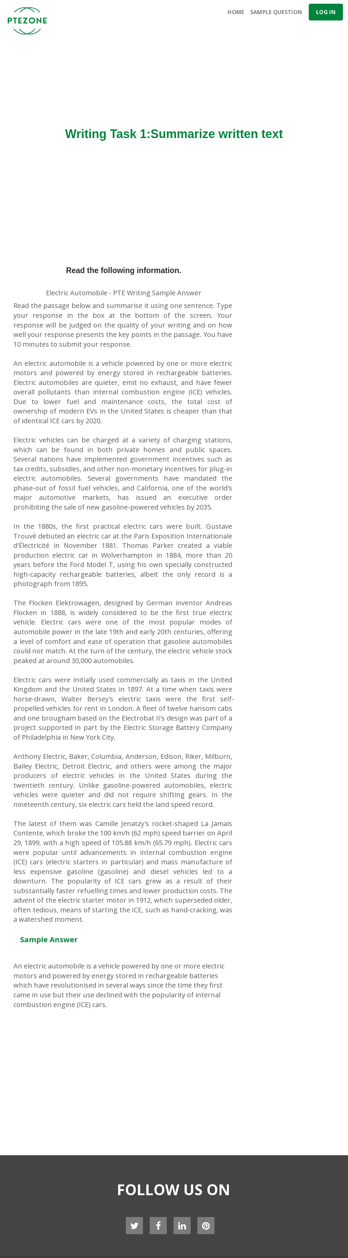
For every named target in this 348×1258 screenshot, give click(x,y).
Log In (326, 12)
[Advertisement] (208, 72)
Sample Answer (49, 939)
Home (236, 12)
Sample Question (276, 12)
